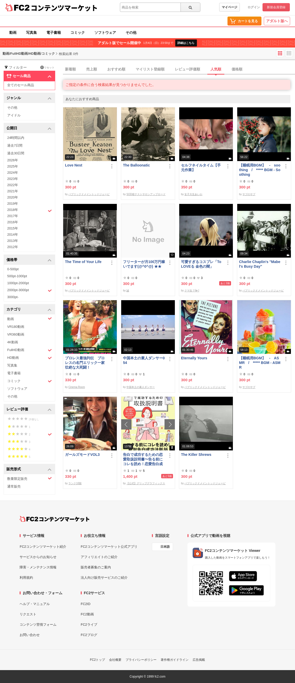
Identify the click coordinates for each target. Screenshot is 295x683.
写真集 (31, 32)
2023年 (12, 179)
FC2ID (86, 604)
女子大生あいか (193, 194)
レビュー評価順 (187, 69)
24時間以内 (15, 138)
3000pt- (13, 297)
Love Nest (73, 165)
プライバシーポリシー (141, 660)
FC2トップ (97, 660)
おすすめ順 (116, 69)
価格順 (237, 69)
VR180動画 (15, 327)
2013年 (12, 241)
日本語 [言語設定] (165, 547)
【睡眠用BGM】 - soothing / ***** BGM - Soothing (259, 170)
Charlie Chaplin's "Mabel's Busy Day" (259, 264)
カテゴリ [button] (29, 309)
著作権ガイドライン (175, 660)
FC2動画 (87, 614)
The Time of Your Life (83, 262)
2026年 (12, 160)
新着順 (70, 69)
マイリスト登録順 (150, 69)
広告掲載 (199, 660)
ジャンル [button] (29, 98)
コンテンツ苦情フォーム (38, 624)
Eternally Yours (194, 358)
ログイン (254, 7)
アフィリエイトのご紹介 (99, 557)
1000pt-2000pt (18, 283)
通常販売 (14, 486)
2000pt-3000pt (29, 290)
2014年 (12, 234)
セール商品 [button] (29, 76)
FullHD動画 (29, 350)
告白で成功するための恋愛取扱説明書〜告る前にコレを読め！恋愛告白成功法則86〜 (143, 459)
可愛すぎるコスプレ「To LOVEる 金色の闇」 (201, 264)
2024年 (12, 172)
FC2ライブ (89, 624)
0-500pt (13, 269)
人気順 (215, 69)
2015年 (12, 228)
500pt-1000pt (17, 276)
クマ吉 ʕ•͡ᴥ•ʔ (191, 290)
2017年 (12, 216)
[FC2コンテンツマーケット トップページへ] (54, 518)
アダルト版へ (277, 21)
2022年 (12, 185)
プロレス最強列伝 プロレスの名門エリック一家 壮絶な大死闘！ (85, 362)
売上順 (91, 69)
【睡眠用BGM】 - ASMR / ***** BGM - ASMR (260, 362)
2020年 (12, 197)
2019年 (12, 203)
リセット (47, 67)
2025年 (12, 166)
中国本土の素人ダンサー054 (144, 360)
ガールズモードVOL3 (82, 454)
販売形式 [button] (29, 469)
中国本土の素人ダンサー (140, 387)
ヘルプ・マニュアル (35, 604)
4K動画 (12, 342)
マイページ (229, 7)
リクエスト (28, 614)
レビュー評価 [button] (29, 409)
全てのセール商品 (20, 85)
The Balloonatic (136, 165)
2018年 (29, 210)
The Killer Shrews (196, 454)
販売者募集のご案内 (96, 567)
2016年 (12, 222)
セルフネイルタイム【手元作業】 (201, 167)
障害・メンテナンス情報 (38, 567)
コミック (77, 32)
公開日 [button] (29, 128)
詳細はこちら (185, 42)
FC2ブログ (89, 635)
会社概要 (115, 660)
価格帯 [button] (29, 260)
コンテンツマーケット (64, 8)
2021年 (12, 191)
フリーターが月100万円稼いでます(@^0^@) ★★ (144, 264)
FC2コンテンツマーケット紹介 (43, 547)
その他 (131, 32)
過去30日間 (15, 153)
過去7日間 (14, 145)
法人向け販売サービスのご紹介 (104, 577)
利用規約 (26, 577)
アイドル (14, 115)
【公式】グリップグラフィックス (145, 483)
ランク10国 (74, 483)
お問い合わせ (30, 635)
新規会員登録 (276, 7)
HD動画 (29, 358)
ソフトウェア (105, 32)
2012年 (12, 247)
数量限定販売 (29, 478)
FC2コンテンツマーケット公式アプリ (109, 547)
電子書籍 (53, 32)
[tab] (179, 69)
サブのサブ (248, 194)
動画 (13, 32)
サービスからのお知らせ (38, 557)
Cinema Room (76, 387)
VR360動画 (15, 334)
